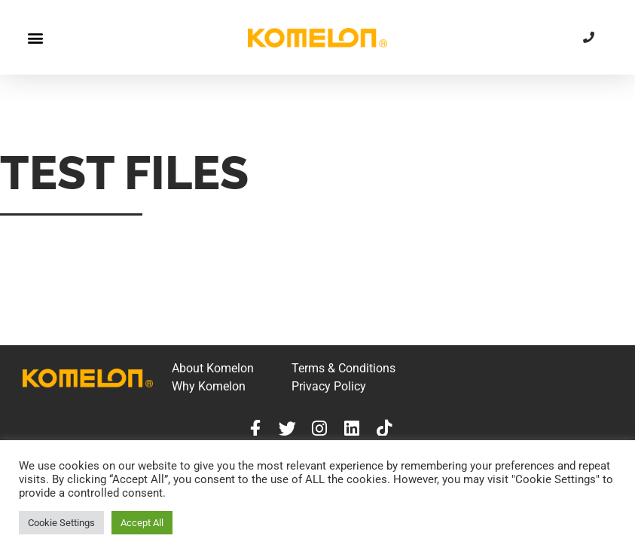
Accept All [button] (142, 522)
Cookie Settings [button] (61, 522)
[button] (35, 37)
